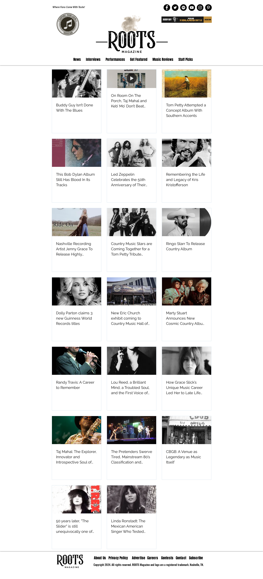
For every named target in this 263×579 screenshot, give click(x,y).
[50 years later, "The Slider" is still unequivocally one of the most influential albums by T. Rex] (76, 499)
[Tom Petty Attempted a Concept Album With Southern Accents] (186, 83)
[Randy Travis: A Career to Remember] (76, 361)
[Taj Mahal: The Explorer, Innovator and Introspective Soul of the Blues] (76, 430)
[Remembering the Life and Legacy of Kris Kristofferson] (186, 153)
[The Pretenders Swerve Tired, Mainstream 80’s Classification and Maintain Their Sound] (131, 430)
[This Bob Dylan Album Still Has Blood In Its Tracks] (76, 153)
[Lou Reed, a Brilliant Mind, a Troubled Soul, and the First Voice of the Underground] (131, 361)
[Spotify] (183, 7)
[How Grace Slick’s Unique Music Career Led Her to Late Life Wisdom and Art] (186, 361)
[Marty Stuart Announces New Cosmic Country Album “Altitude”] (186, 291)
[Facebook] (167, 7)
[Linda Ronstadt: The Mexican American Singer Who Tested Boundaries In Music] (131, 499)
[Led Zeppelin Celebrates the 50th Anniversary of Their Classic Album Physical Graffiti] (131, 153)
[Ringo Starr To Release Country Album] (186, 222)
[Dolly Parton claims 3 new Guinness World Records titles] (76, 291)
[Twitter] (175, 7)
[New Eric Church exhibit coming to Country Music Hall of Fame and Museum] (131, 291)
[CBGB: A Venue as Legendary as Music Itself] (186, 430)
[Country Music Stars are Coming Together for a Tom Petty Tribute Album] (131, 222)
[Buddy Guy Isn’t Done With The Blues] (76, 83)
